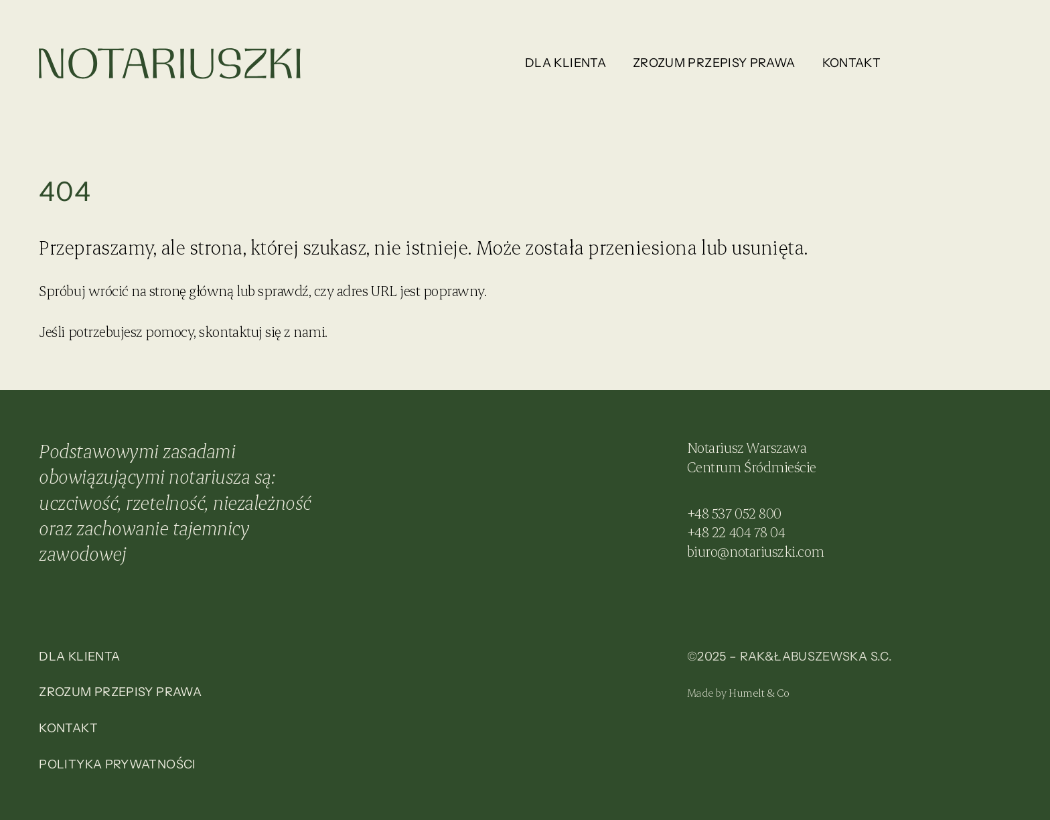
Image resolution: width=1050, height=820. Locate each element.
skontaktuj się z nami (262, 331)
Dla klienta (565, 63)
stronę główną (191, 290)
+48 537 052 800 (734, 513)
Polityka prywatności (117, 765)
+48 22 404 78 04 (736, 532)
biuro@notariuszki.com (755, 551)
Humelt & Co (759, 692)
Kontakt (851, 63)
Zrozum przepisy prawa (714, 63)
